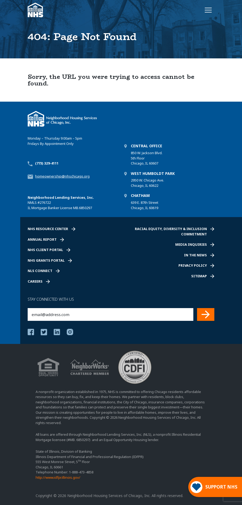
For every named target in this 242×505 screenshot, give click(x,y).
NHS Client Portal (45, 249)
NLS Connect (40, 270)
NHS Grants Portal (46, 260)
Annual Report (42, 239)
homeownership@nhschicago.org (62, 176)
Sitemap (199, 276)
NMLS (32, 202)
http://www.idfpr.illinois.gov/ (58, 477)
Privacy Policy (192, 265)
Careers (35, 281)
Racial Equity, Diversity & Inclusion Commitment (171, 231)
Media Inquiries (191, 244)
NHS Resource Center (48, 228)
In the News (195, 255)
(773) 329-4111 (47, 163)
